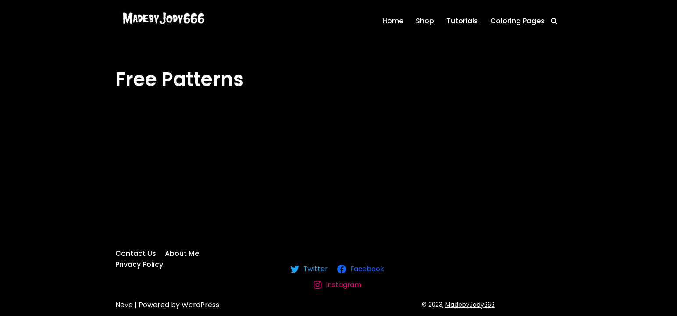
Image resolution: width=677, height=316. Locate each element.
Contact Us (135, 253)
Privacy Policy (139, 264)
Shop (425, 21)
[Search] (554, 21)
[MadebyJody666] (161, 18)
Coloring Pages (517, 21)
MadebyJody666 (470, 305)
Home (392, 21)
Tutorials (462, 21)
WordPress (200, 305)
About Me (182, 253)
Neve (124, 305)
